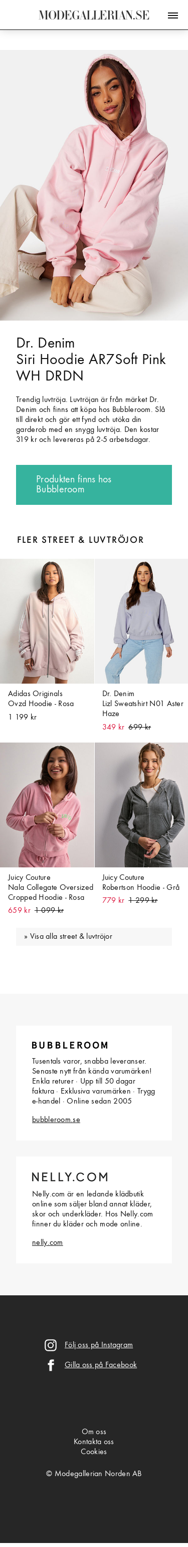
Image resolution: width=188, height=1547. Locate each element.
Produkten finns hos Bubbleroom (74, 485)
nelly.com (47, 1243)
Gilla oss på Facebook (101, 1365)
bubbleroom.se (56, 1120)
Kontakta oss (94, 1442)
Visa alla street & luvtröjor (71, 937)
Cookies (94, 1452)
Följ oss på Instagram (99, 1345)
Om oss (94, 1432)
